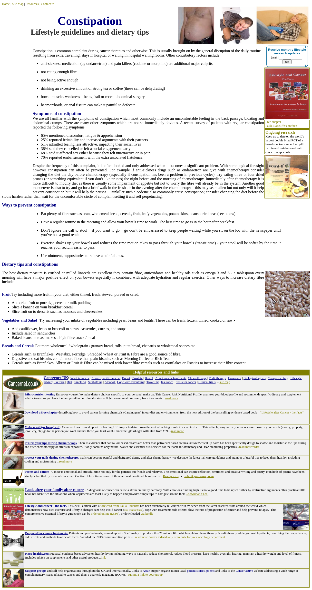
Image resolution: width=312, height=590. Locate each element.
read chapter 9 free (133, 510)
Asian (146, 570)
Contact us (47, 4)
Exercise (59, 382)
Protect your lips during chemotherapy (51, 443)
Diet (69, 382)
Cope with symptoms (130, 382)
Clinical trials (206, 382)
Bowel (149, 378)
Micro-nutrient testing (40, 394)
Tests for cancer (186, 382)
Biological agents (255, 378)
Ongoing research (280, 132)
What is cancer (79, 378)
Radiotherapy (217, 378)
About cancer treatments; (171, 378)
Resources (32, 4)
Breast (126, 378)
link (103, 557)
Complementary (278, 378)
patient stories (196, 570)
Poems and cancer (37, 471)
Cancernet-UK (56, 378)
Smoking (80, 382)
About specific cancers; (106, 378)
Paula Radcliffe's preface (281, 126)
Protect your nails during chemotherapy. (51, 457)
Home (6, 4)
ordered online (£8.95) (105, 513)
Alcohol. (110, 382)
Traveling (152, 382)
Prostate (137, 378)
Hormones (234, 378)
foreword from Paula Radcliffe (119, 506)
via (143, 513)
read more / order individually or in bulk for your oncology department (180, 537)
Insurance (167, 382)
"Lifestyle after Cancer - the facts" (281, 412)
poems (210, 570)
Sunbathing (95, 382)
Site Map (17, 4)
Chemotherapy (197, 378)
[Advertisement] (17, 119)
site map (225, 382)
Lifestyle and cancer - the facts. (46, 506)
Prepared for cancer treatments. (46, 533)
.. (187, 494)
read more (177, 431)
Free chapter (273, 122)
